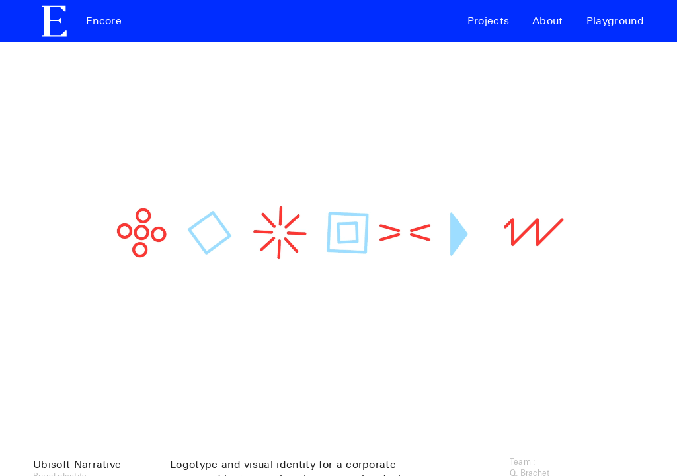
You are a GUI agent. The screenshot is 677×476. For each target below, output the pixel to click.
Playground (615, 21)
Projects (488, 21)
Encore (104, 21)
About (547, 21)
